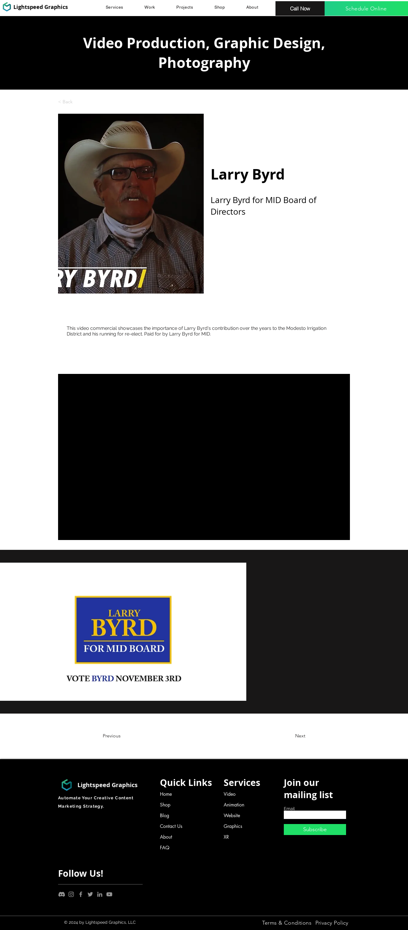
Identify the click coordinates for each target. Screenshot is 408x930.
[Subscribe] (315, 829)
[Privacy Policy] (332, 923)
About (166, 837)
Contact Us (171, 826)
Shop (165, 805)
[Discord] (61, 894)
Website (232, 815)
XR (226, 837)
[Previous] (127, 736)
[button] (114, 7)
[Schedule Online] (366, 8)
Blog (164, 815)
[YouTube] (109, 894)
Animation (234, 805)
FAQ (164, 848)
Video (230, 794)
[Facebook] (80, 894)
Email (289, 808)
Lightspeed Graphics (40, 7)
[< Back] (77, 102)
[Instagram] (71, 894)
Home (166, 794)
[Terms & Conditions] (287, 923)
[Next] (285, 736)
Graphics (233, 826)
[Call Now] (300, 8)
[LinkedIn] (99, 894)
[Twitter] (90, 894)
